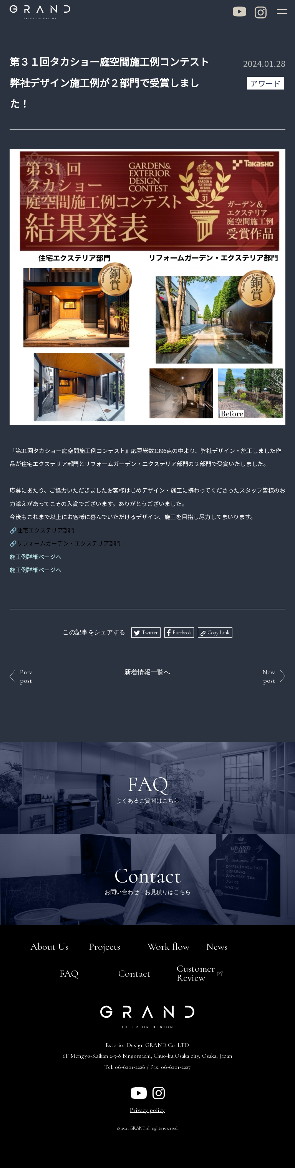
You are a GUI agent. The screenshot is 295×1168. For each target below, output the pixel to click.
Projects (104, 945)
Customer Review (196, 971)
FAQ (69, 972)
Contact (134, 972)
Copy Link (218, 631)
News (216, 945)
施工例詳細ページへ (35, 568)
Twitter (150, 631)
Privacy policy (147, 1109)
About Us (49, 945)
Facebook (181, 631)
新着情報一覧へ (147, 671)
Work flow (168, 945)
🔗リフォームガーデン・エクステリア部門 (65, 542)
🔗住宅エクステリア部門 (42, 529)
